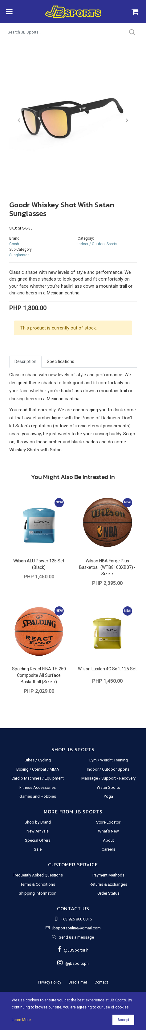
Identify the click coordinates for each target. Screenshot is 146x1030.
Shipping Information (37, 893)
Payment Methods (108, 875)
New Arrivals (37, 831)
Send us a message (76, 937)
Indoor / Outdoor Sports (97, 244)
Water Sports (108, 787)
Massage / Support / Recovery (108, 778)
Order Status (108, 893)
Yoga (108, 796)
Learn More (21, 1020)
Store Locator (108, 822)
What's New (108, 831)
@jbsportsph (73, 963)
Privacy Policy (49, 982)
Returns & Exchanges (108, 884)
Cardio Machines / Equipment (37, 778)
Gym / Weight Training (108, 760)
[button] (18, 120)
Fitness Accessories (37, 787)
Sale (38, 849)
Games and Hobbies (37, 796)
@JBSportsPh (73, 950)
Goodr (14, 244)
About (108, 840)
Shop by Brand (38, 822)
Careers (108, 849)
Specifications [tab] (60, 361)
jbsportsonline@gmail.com (76, 928)
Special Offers (38, 840)
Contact (101, 982)
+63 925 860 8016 (76, 919)
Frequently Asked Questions (38, 875)
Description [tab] (25, 361)
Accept (123, 1020)
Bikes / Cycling (38, 760)
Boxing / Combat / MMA (37, 769)
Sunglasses (19, 255)
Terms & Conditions (37, 884)
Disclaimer (78, 982)
